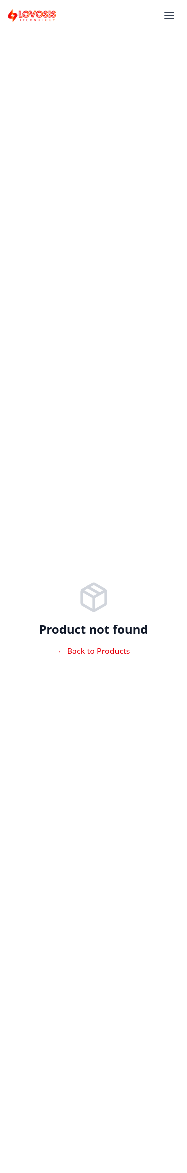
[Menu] (169, 16)
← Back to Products (93, 651)
